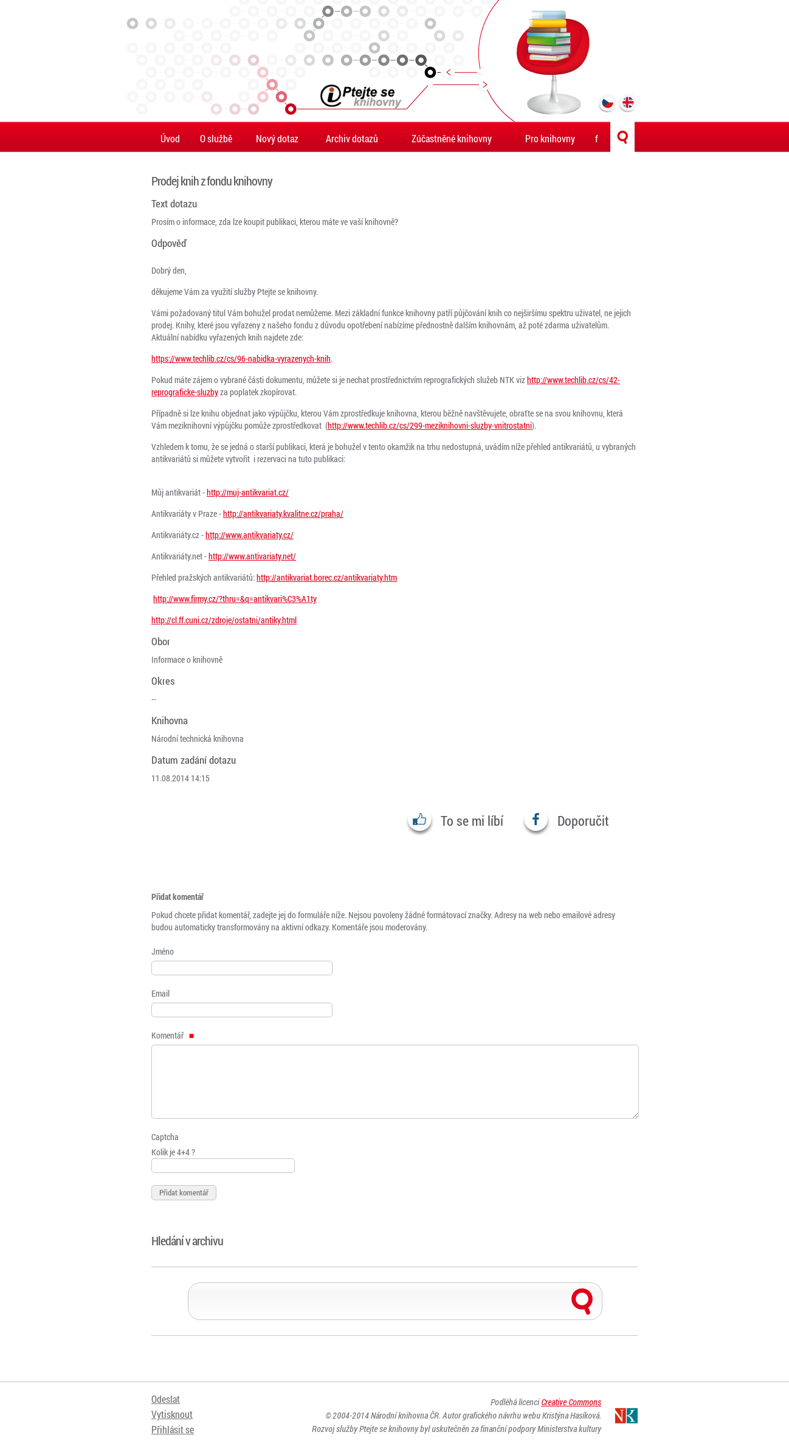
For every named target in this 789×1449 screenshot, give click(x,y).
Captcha (165, 1137)
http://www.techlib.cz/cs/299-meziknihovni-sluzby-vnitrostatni (430, 425)
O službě (216, 138)
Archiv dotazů (352, 138)
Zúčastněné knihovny (452, 138)
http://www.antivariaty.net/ (252, 556)
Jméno (162, 951)
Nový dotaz (277, 138)
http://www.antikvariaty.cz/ (249, 535)
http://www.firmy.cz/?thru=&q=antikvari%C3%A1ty (235, 598)
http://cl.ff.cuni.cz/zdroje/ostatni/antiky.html (224, 620)
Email (160, 993)
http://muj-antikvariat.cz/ (248, 492)
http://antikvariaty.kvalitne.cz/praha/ (283, 513)
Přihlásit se (172, 1429)
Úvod (170, 138)
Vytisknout (172, 1414)
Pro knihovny (550, 138)
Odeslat (165, 1398)
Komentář (172, 1035)
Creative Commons (571, 1402)
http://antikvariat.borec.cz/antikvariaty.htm (327, 577)
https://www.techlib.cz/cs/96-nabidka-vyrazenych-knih (241, 358)
